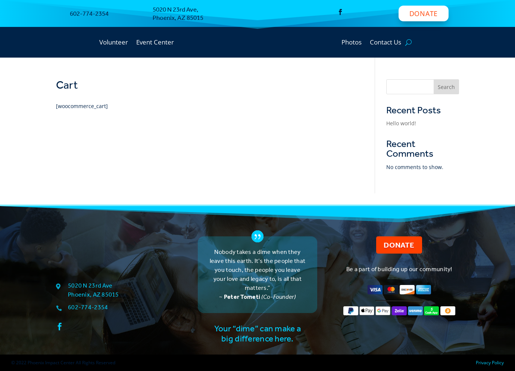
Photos (351, 43)
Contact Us (385, 43)
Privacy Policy (490, 362)
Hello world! (401, 123)
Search (446, 87)
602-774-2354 (88, 307)
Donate (423, 13)
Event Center (155, 43)
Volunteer (113, 43)
